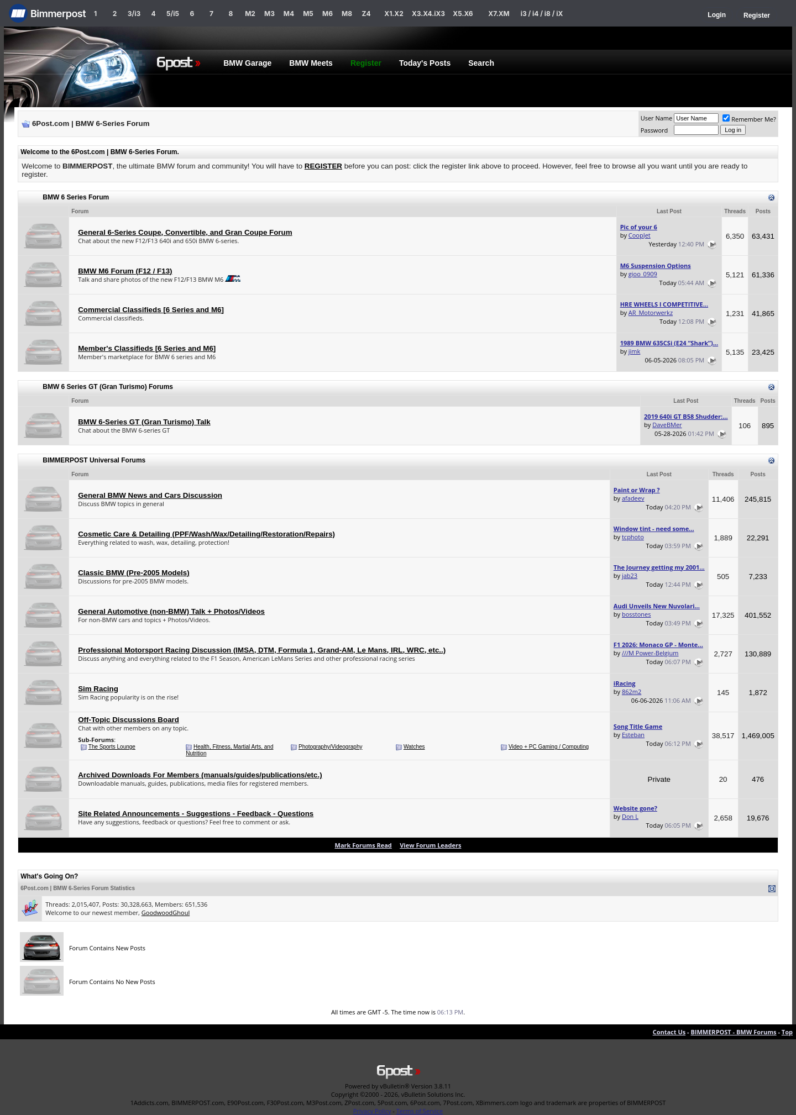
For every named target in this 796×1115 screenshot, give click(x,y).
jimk (635, 351)
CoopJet (640, 235)
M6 (327, 13)
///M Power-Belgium (650, 653)
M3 (269, 13)
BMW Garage (247, 63)
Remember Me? (749, 119)
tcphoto (633, 537)
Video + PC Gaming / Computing (549, 747)
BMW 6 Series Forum (76, 197)
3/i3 (134, 13)
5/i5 (172, 13)
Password (654, 130)
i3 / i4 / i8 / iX (542, 13)
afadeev (633, 498)
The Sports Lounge (111, 747)
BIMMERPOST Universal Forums (94, 460)
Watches (414, 747)
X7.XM (498, 13)
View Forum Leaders (430, 845)
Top (787, 1032)
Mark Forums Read (363, 845)
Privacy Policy (372, 1111)
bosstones (636, 614)
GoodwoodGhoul (166, 912)
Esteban (633, 734)
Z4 (366, 13)
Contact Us (669, 1032)
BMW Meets (311, 63)
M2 (250, 13)
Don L (630, 816)
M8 (347, 13)
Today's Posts (425, 63)
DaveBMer (667, 424)
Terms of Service (419, 1111)
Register (756, 15)
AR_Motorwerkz (651, 312)
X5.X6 (463, 13)
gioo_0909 (643, 274)
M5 (308, 13)
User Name (657, 118)
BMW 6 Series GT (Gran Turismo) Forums (108, 387)
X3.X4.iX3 (428, 13)
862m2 (631, 691)
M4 (289, 13)
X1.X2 (393, 13)
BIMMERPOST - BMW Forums (733, 1032)
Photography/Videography (330, 747)
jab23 (629, 575)
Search (481, 63)
